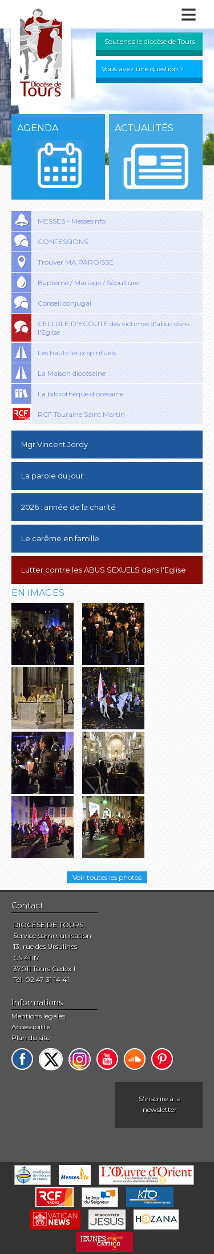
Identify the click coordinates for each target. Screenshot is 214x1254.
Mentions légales (38, 1016)
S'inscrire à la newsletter (160, 1104)
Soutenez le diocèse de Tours (149, 41)
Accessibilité (30, 1026)
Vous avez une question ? (143, 68)
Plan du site (30, 1037)
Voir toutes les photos (107, 877)
